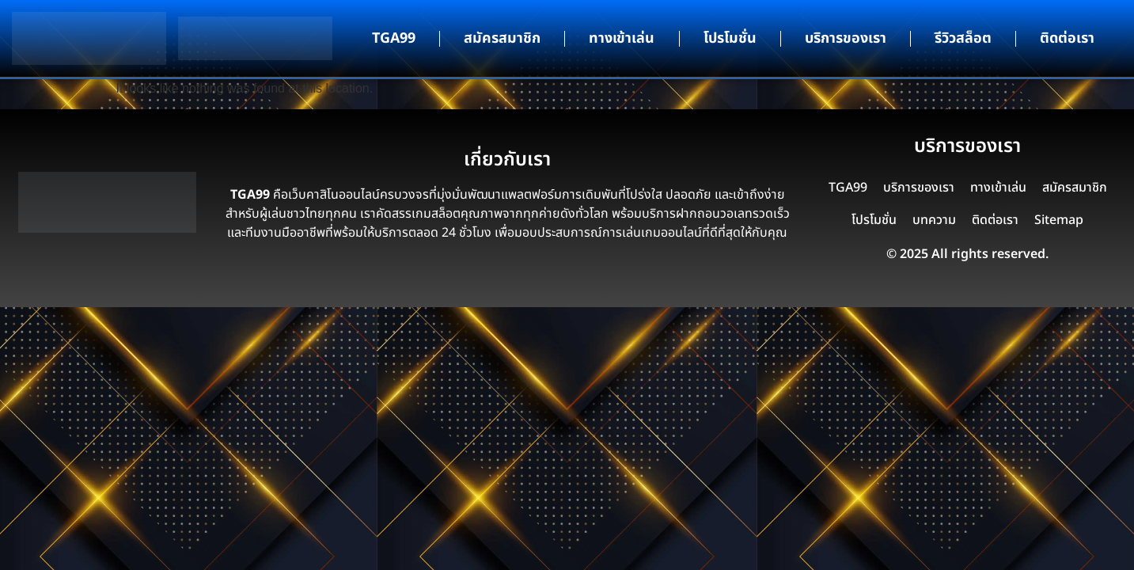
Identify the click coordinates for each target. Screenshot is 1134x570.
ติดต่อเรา (1067, 38)
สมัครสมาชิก (502, 38)
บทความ (934, 220)
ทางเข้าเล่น (621, 38)
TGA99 (393, 38)
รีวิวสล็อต (963, 38)
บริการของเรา (845, 38)
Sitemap (1058, 220)
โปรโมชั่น (730, 38)
